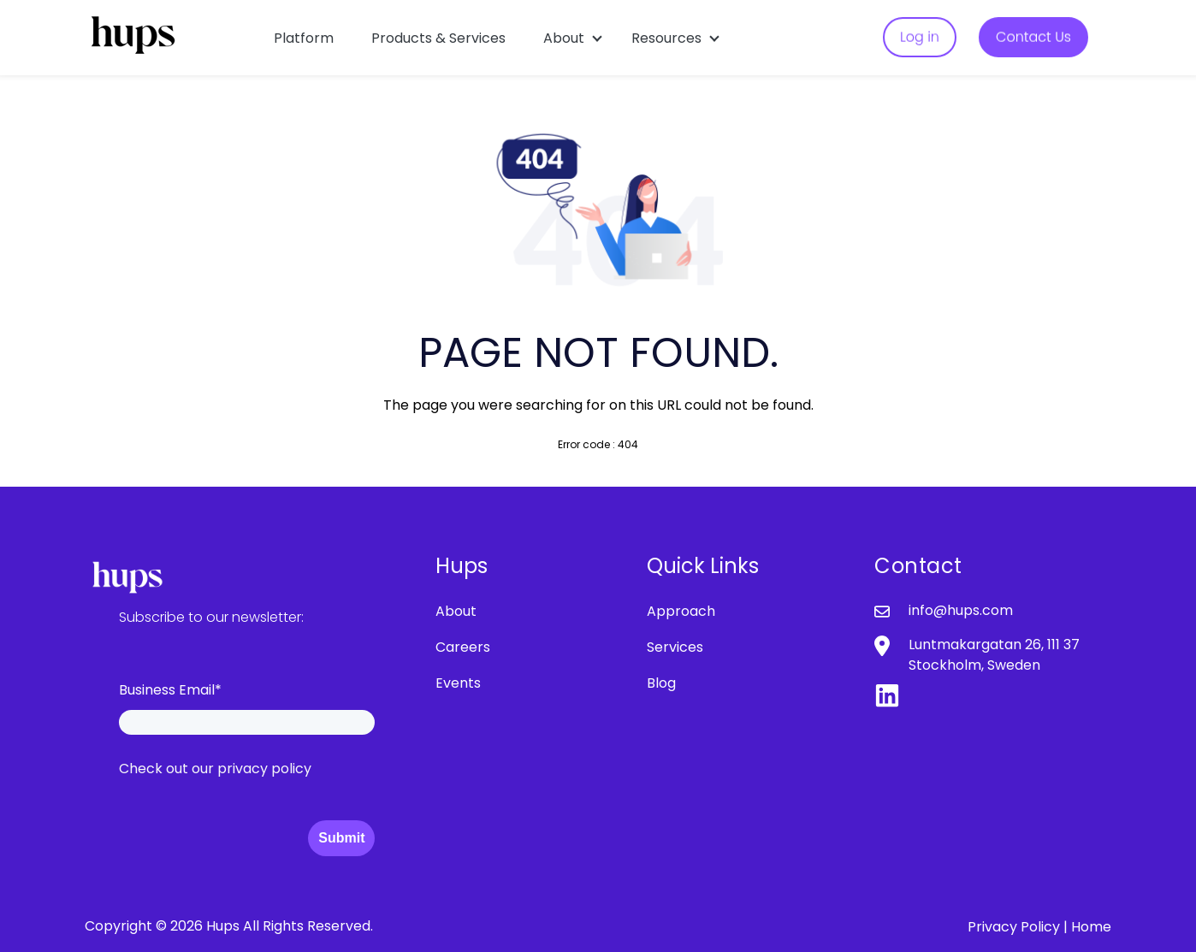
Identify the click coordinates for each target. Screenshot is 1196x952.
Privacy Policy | (1019, 927)
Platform (304, 38)
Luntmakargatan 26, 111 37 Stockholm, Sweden (994, 655)
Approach (681, 611)
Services (675, 647)
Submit (341, 838)
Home (1091, 927)
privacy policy (264, 768)
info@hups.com (961, 610)
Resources (666, 38)
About (563, 38)
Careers (462, 647)
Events (458, 683)
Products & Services (438, 38)
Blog (661, 683)
